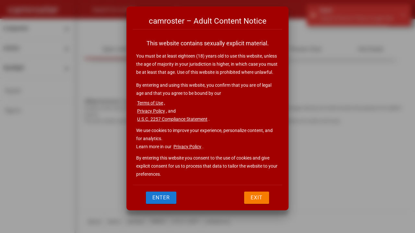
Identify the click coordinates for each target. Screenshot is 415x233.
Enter (161, 197)
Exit (257, 197)
